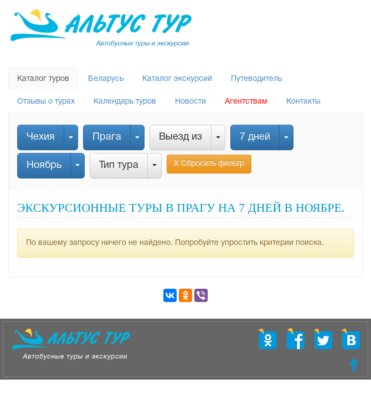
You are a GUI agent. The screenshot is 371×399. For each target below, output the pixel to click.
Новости (190, 101)
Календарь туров (125, 101)
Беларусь (105, 79)
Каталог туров (43, 79)
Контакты (303, 101)
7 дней (255, 137)
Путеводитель (256, 79)
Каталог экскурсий (177, 79)
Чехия (41, 137)
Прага (106, 137)
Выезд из (180, 137)
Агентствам (246, 101)
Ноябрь (44, 165)
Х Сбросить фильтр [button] (209, 163)
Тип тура (118, 165)
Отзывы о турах (46, 101)
